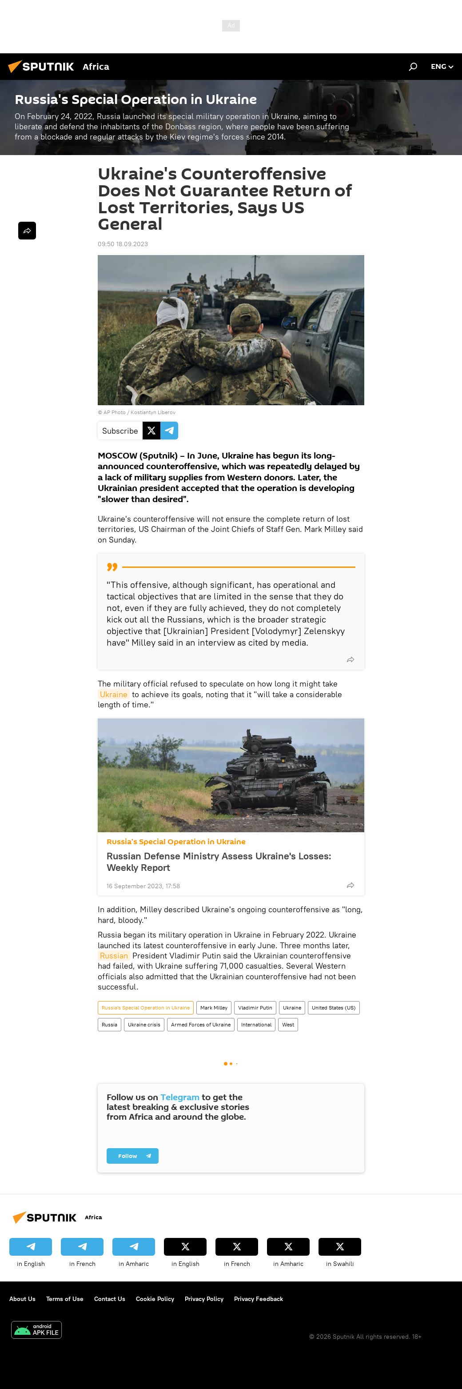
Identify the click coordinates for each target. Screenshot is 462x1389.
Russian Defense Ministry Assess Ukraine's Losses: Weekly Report (219, 861)
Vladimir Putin (255, 1007)
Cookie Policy (155, 1299)
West (288, 1024)
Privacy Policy (204, 1299)
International (256, 1024)
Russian (114, 955)
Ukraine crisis (144, 1024)
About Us (22, 1299)
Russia (109, 1024)
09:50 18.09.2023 (123, 244)
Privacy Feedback (258, 1299)
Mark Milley (213, 1007)
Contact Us (109, 1299)
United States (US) (334, 1007)
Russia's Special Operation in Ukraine (176, 841)
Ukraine (113, 694)
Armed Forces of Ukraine (201, 1024)
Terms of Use (65, 1299)
